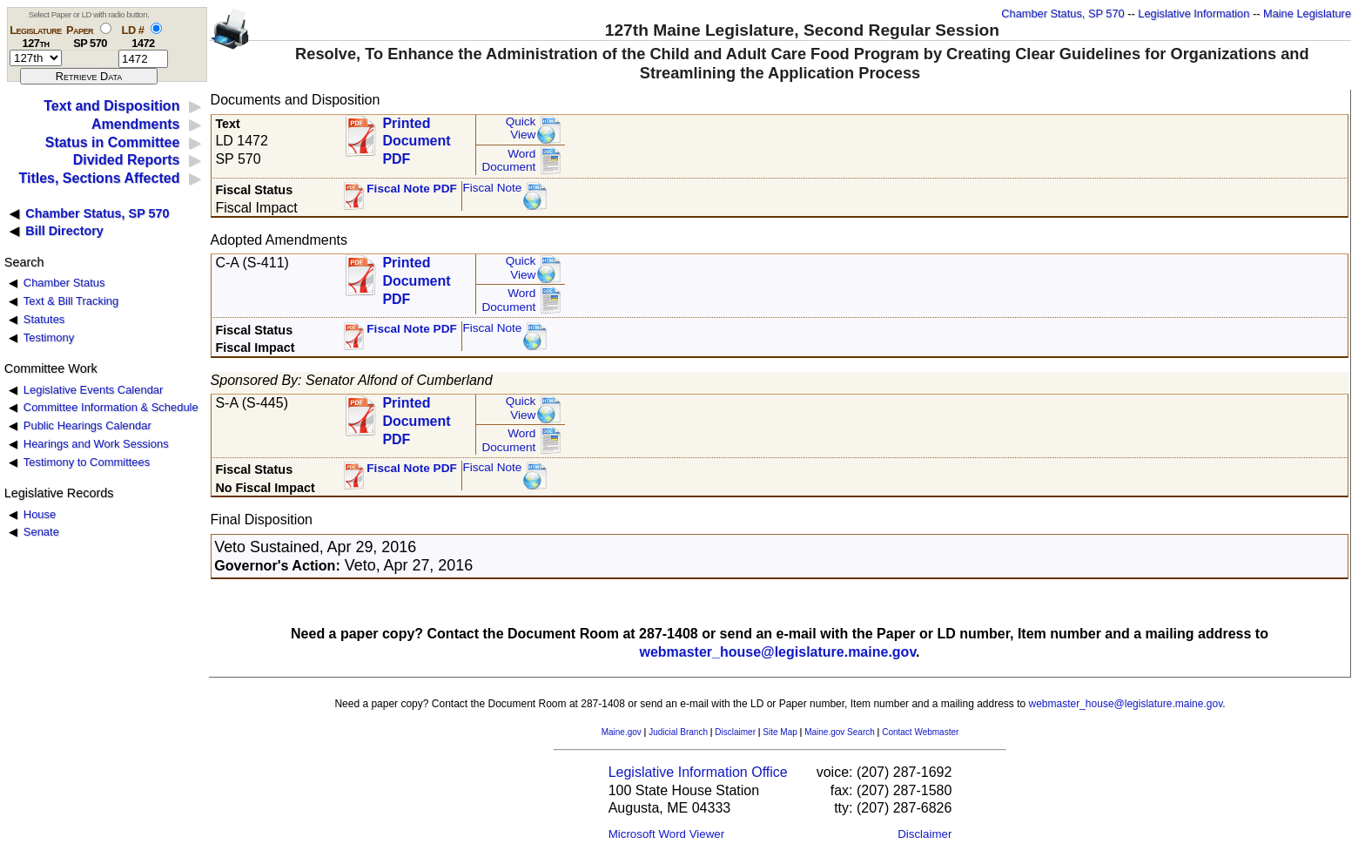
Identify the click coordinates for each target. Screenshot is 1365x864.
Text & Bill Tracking (71, 300)
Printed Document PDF (416, 136)
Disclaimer (735, 732)
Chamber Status (64, 282)
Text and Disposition (111, 105)
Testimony (49, 337)
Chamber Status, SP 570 (1062, 13)
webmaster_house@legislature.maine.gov (777, 652)
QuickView (521, 128)
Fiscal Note (491, 187)
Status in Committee (112, 142)
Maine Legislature (1307, 13)
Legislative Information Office (698, 772)
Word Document (508, 160)
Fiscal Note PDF (411, 188)
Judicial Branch (678, 732)
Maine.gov (622, 732)
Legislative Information (1193, 13)
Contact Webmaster (920, 732)
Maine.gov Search (839, 732)
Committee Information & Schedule (111, 407)
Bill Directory (64, 231)
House (40, 514)
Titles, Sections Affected (98, 178)
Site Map (780, 732)
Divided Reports (126, 159)
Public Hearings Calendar (87, 425)
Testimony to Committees (87, 462)
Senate (41, 531)
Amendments (135, 124)
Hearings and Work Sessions (96, 443)
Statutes (44, 319)
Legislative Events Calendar (94, 389)
